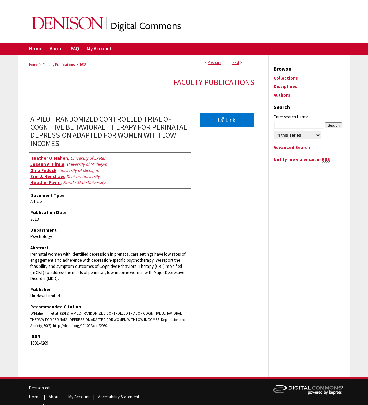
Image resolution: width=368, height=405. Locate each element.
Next (235, 62)
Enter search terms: (291, 117)
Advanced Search (292, 147)
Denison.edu (40, 388)
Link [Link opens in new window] (226, 120)
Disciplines (285, 87)
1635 (82, 64)
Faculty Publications (59, 64)
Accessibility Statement (118, 397)
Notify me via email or (302, 159)
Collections (286, 78)
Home (33, 64)
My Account (79, 397)
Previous (214, 62)
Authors (282, 95)
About (55, 397)
